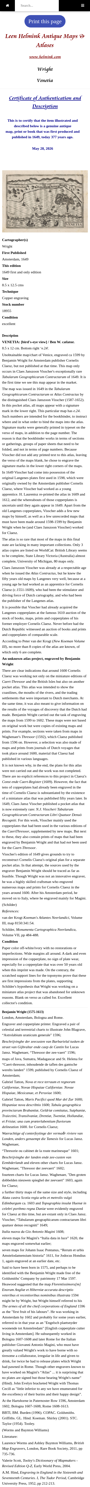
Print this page (45, 21)
